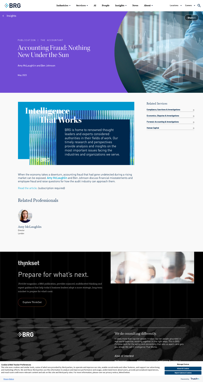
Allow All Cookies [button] (183, 368)
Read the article (27, 188)
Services (81, 5)
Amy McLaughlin (57, 178)
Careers (188, 5)
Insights (119, 5)
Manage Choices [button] (183, 364)
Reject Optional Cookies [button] (183, 373)
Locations (174, 5)
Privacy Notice (9, 379)
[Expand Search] (199, 5)
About (147, 5)
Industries (62, 5)
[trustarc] (194, 379)
